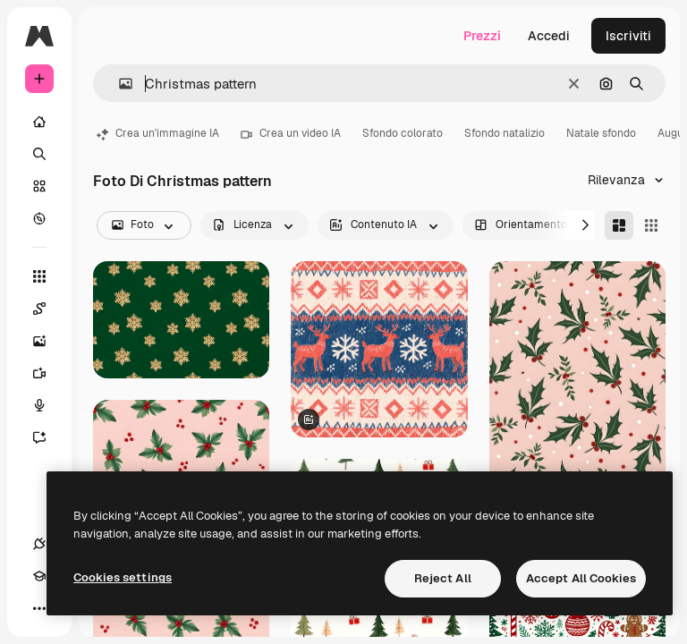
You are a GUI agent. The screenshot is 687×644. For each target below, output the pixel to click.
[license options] (254, 225)
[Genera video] (48, 373)
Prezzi (482, 36)
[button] (118, 83)
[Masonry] (619, 225)
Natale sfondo (601, 133)
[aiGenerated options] (386, 225)
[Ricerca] (39, 154)
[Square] (651, 225)
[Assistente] (48, 437)
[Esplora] (39, 218)
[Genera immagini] (48, 340)
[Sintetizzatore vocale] (48, 405)
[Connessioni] (39, 544)
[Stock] (39, 186)
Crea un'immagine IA (158, 133)
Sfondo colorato (402, 133)
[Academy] (39, 576)
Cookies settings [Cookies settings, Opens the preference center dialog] (122, 577)
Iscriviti (628, 36)
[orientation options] (533, 225)
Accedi (549, 36)
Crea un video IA (291, 133)
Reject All (442, 578)
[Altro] (39, 608)
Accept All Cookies (581, 578)
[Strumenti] (39, 276)
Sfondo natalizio (504, 133)
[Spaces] (48, 308)
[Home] (39, 121)
